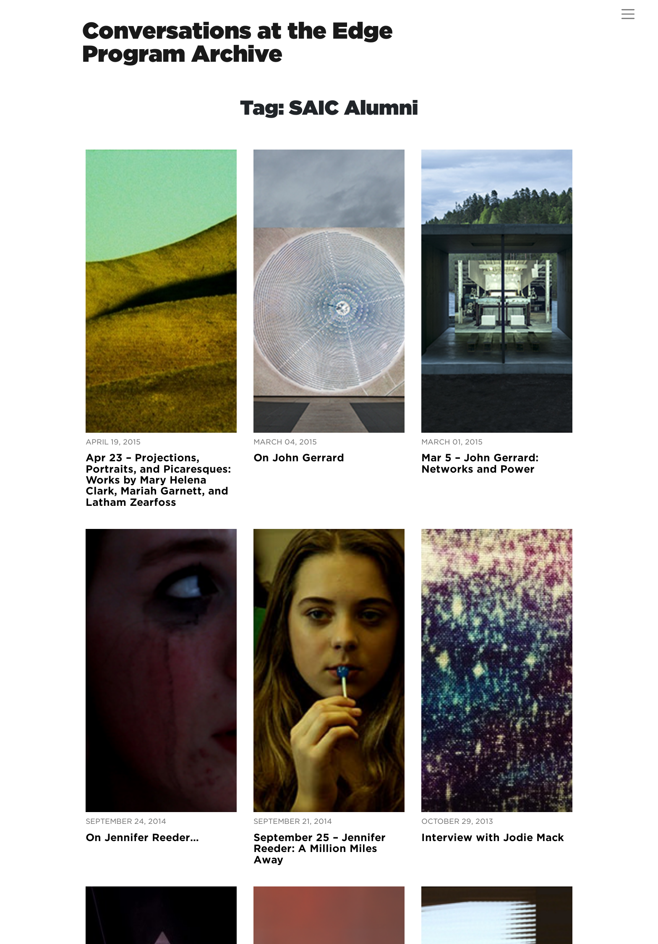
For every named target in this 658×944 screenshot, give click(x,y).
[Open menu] (628, 14)
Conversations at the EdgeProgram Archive (237, 42)
